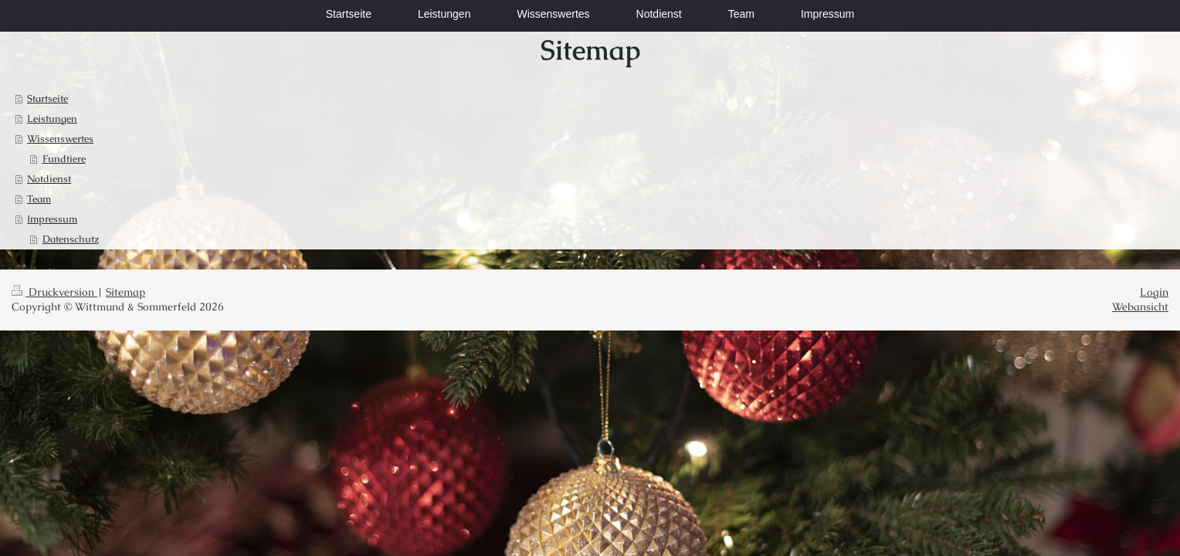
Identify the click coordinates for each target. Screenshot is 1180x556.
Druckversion (54, 292)
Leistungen (52, 118)
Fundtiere (64, 158)
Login (1154, 292)
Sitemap (125, 292)
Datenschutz (70, 239)
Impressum (52, 218)
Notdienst (49, 178)
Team (39, 198)
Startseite (47, 98)
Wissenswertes (60, 138)
